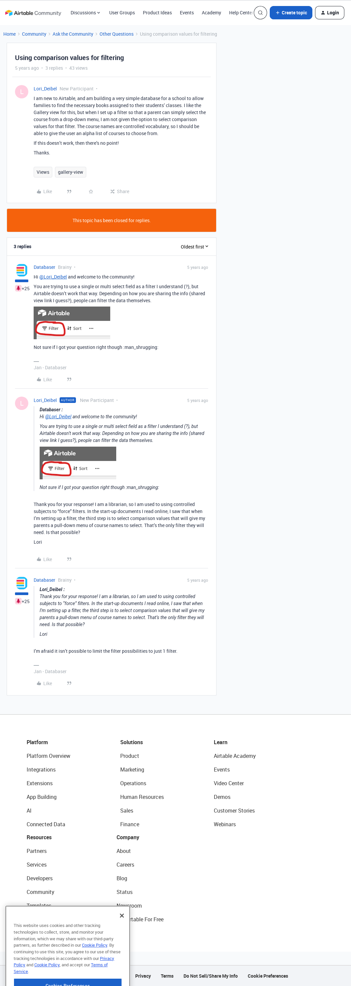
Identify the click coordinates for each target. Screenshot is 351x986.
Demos (222, 797)
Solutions (131, 742)
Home (9, 34)
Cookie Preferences (268, 976)
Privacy (143, 976)
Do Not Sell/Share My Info (210, 976)
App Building (42, 797)
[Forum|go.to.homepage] (33, 12)
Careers (125, 864)
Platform (37, 742)
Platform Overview (48, 756)
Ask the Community (73, 34)
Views (43, 172)
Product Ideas (157, 12)
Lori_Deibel (45, 88)
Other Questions (117, 34)
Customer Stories (234, 810)
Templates (39, 905)
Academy (211, 12)
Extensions (40, 783)
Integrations (41, 769)
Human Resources (142, 797)
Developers (40, 878)
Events (187, 12)
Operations (133, 783)
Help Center (241, 12)
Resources (39, 837)
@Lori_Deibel (53, 277)
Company (128, 837)
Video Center (229, 783)
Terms (167, 976)
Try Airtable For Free (140, 919)
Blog (122, 878)
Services (37, 864)
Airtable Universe (47, 919)
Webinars (225, 824)
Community (34, 34)
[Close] (122, 934)
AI (29, 810)
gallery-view (70, 172)
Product (129, 756)
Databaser (44, 267)
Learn (220, 742)
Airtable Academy (235, 756)
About (124, 851)
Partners (37, 851)
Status (125, 892)
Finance (129, 824)
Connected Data (46, 824)
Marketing (132, 769)
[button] (291, 12)
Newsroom (129, 905)
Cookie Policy (94, 964)
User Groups (122, 12)
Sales (126, 810)
